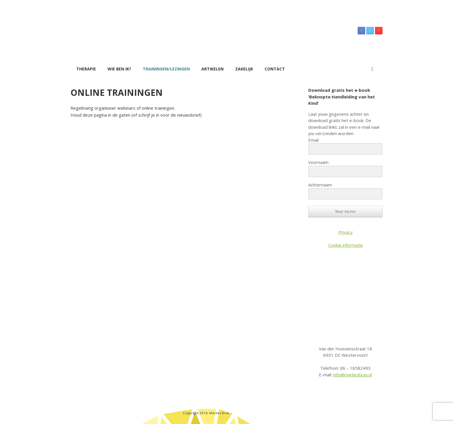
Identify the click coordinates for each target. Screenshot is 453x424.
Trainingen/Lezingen (166, 69)
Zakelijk (244, 69)
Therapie (86, 69)
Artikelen (212, 69)
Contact (275, 69)
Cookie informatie (345, 245)
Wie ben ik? (119, 69)
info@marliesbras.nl (352, 375)
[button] (374, 69)
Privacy (345, 232)
